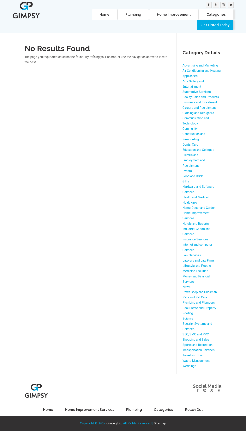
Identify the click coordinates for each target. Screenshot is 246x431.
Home (104, 14)
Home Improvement (174, 14)
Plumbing (133, 14)
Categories (216, 14)
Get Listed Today (215, 25)
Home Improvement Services (89, 409)
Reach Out (194, 409)
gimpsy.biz (114, 423)
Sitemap (160, 423)
